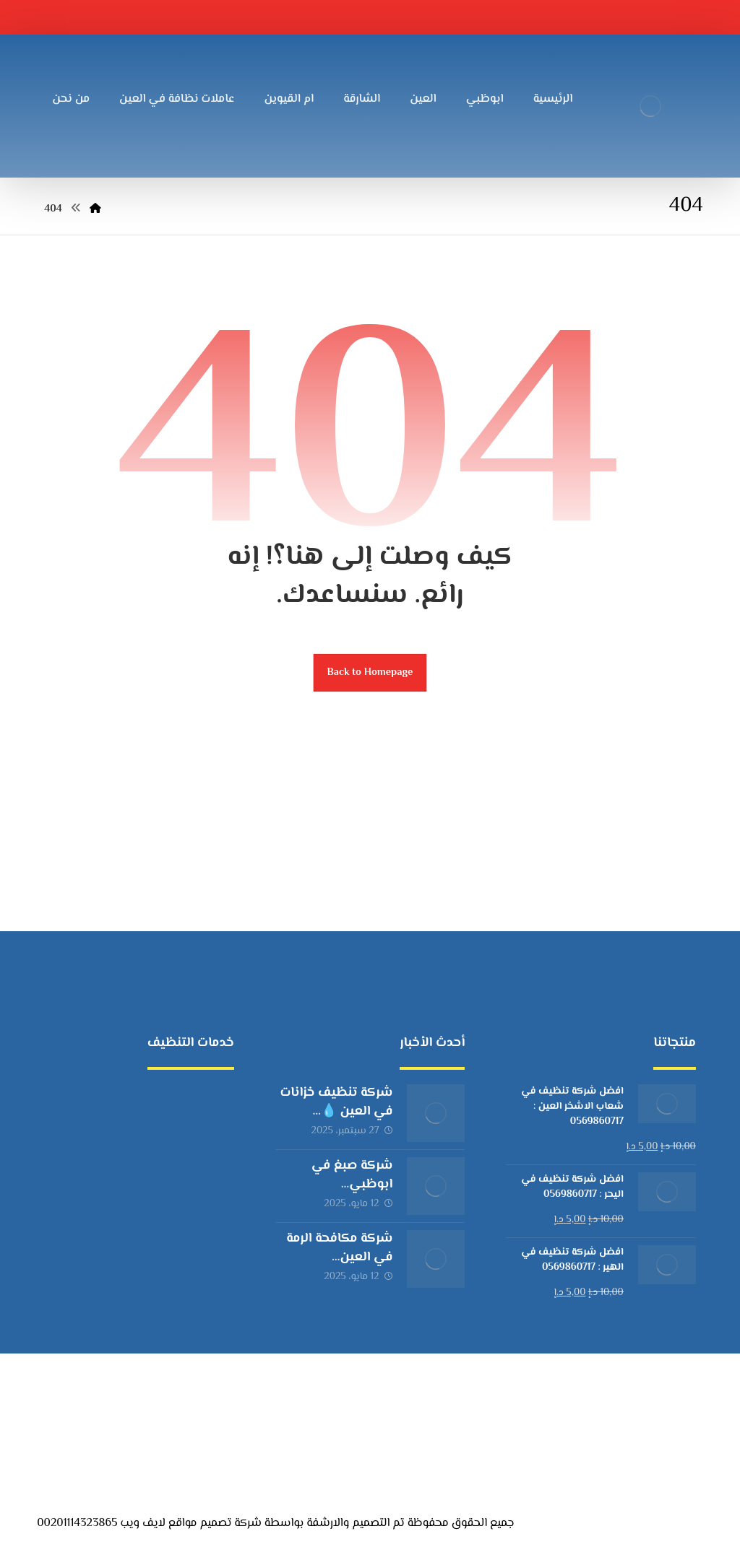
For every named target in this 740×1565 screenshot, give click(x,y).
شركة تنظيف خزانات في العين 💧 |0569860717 (336, 1111)
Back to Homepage (370, 672)
